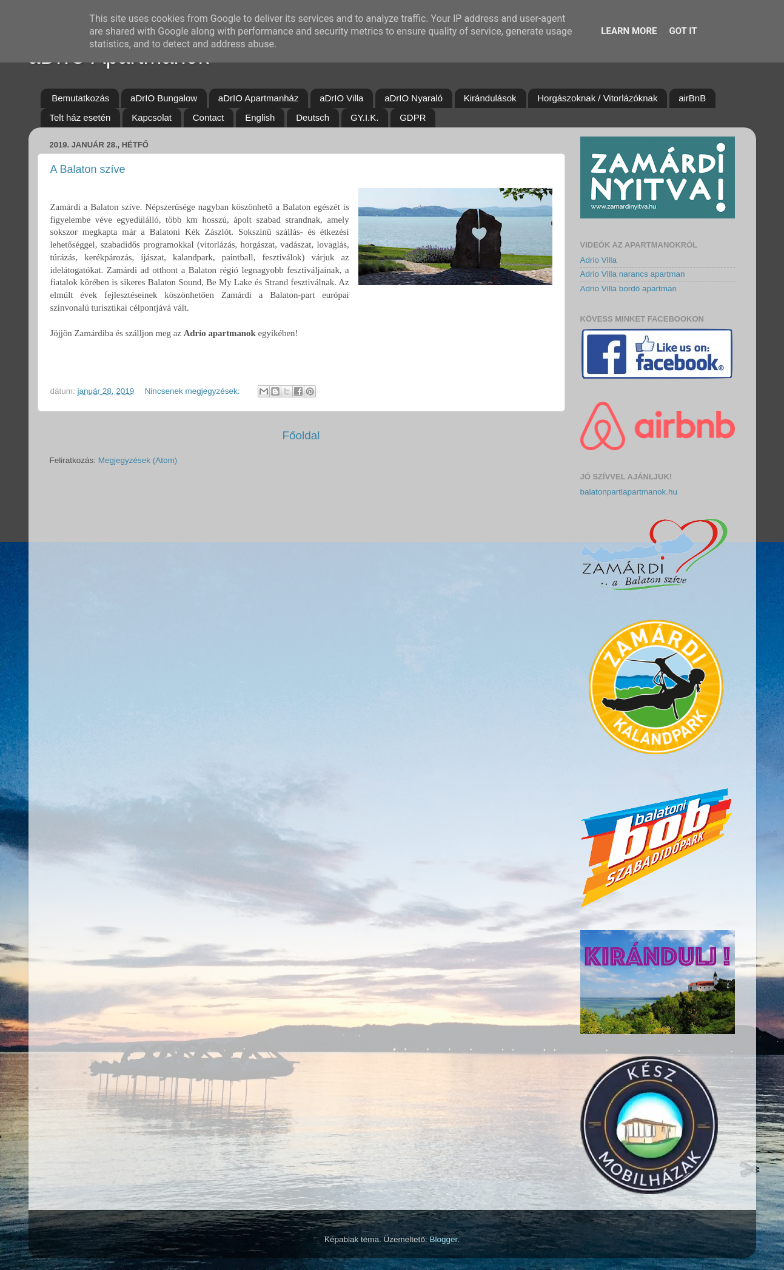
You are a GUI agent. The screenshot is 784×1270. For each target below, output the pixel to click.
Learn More (629, 30)
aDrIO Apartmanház (258, 98)
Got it (683, 30)
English (260, 117)
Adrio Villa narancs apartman (632, 274)
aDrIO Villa (341, 98)
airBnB (692, 98)
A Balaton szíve (88, 169)
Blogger (443, 1239)
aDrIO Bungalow (163, 98)
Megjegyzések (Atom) (138, 460)
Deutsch (312, 117)
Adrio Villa (598, 260)
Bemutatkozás (80, 98)
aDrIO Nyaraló (413, 98)
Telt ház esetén (80, 117)
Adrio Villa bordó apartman (628, 288)
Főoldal (301, 435)
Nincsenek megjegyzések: (194, 391)
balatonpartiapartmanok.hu (629, 491)
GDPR (413, 117)
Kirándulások (490, 98)
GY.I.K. (364, 117)
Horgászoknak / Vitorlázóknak (597, 98)
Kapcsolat (152, 117)
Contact (208, 117)
